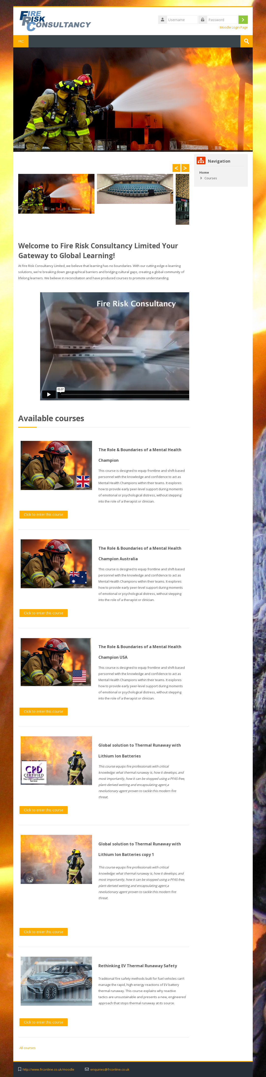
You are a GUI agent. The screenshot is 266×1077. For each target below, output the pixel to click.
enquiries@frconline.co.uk (109, 1069)
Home (204, 172)
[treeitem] (221, 172)
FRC (21, 41)
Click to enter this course (43, 514)
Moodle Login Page (234, 27)
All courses (27, 1048)
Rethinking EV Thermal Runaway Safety (137, 965)
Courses (210, 178)
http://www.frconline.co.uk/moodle (48, 1069)
